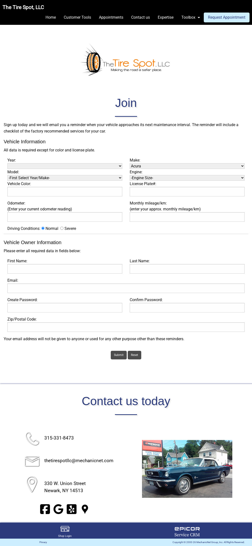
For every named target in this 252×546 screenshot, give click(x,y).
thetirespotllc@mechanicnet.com (78, 460)
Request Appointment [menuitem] (226, 17)
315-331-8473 (59, 438)
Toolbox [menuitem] (188, 17)
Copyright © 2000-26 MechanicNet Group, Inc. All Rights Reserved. (209, 542)
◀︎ (136, 469)
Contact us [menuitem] (140, 17)
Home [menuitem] (51, 17)
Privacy (43, 542)
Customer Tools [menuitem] (77, 17)
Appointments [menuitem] (111, 17)
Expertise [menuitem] (165, 17)
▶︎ (238, 469)
